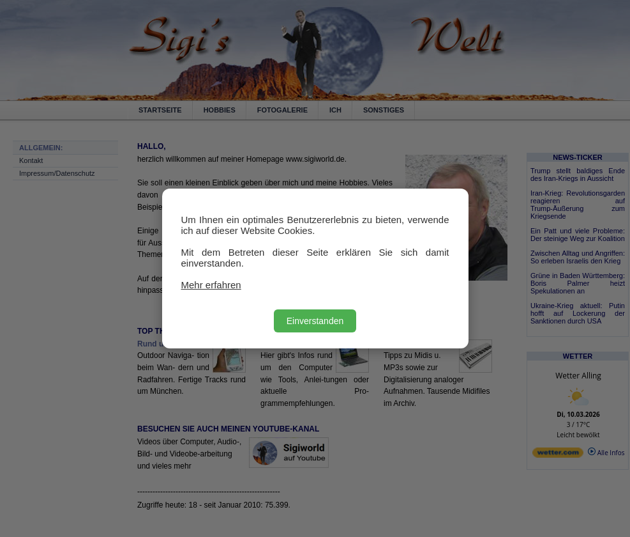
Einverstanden (315, 321)
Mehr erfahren (211, 284)
